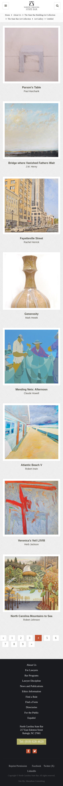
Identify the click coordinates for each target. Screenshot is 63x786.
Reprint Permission (18, 766)
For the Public (31, 712)
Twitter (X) (49, 766)
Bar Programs (31, 675)
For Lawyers (31, 670)
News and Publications (31, 686)
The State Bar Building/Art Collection (40, 15)
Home (7, 15)
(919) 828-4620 (34, 741)
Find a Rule (31, 696)
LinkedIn (31, 771)
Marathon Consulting (35, 781)
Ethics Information (31, 691)
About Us (17, 15)
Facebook (36, 766)
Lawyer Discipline (31, 680)
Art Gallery (38, 19)
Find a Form (31, 702)
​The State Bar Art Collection (19, 19)
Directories (31, 707)
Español (31, 718)
